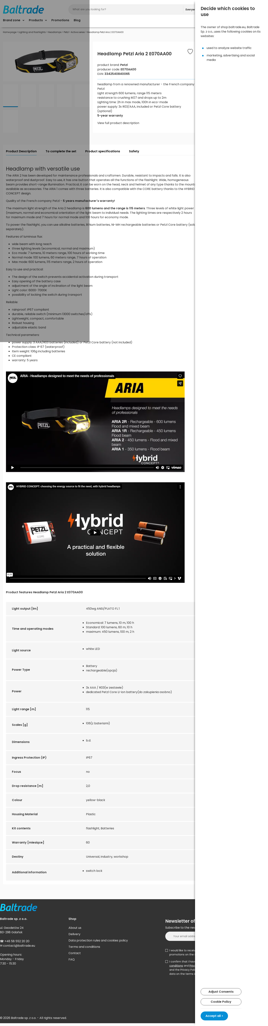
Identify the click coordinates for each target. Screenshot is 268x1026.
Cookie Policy (221, 1002)
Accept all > (214, 1016)
